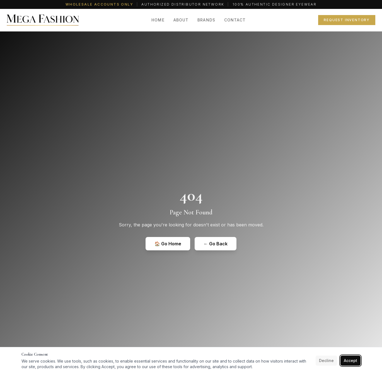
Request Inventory (347, 20)
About (181, 20)
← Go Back (216, 243)
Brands (206, 20)
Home (157, 20)
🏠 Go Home (167, 243)
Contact (235, 20)
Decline (326, 360)
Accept (350, 360)
